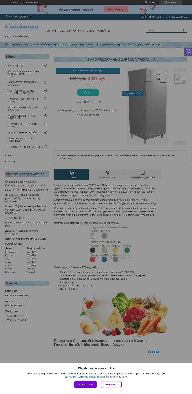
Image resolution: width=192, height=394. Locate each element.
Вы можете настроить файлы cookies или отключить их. (95, 377)
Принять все (85, 384)
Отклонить (111, 384)
